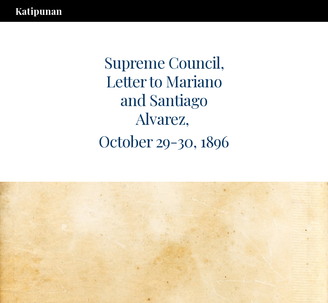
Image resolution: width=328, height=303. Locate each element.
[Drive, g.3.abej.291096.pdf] (151, 242)
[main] (164, 102)
